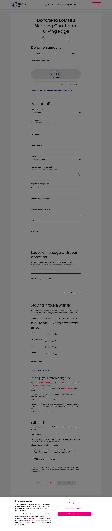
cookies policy (29, 520)
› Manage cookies (74, 503)
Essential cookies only (74, 508)
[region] (56, 514)
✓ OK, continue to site (74, 514)
